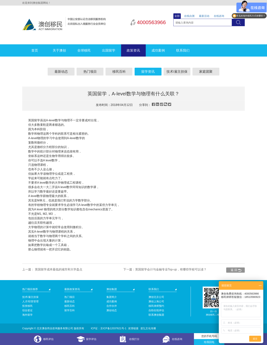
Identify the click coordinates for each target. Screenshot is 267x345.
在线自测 (189, 15)
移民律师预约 (156, 305)
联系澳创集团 (156, 314)
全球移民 (84, 50)
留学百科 (69, 310)
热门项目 (90, 71)
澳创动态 (111, 310)
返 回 (234, 270)
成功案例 (158, 50)
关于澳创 (59, 50)
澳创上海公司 (156, 301)
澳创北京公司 (156, 296)
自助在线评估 (156, 310)
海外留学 (27, 314)
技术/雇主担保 (177, 71)
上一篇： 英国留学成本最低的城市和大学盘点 (52, 269)
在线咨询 (219, 15)
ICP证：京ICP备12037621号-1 (108, 328)
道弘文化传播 (148, 328)
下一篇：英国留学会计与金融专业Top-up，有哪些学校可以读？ (165, 269)
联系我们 (182, 50)
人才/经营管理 (30, 301)
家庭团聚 (205, 71)
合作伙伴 (111, 305)
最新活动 (204, 15)
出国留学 (108, 50)
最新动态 (61, 71)
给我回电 (209, 342)
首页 (34, 50)
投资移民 (27, 305)
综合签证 (27, 310)
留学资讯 (148, 71)
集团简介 (111, 296)
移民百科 (119, 71)
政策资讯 (133, 50)
